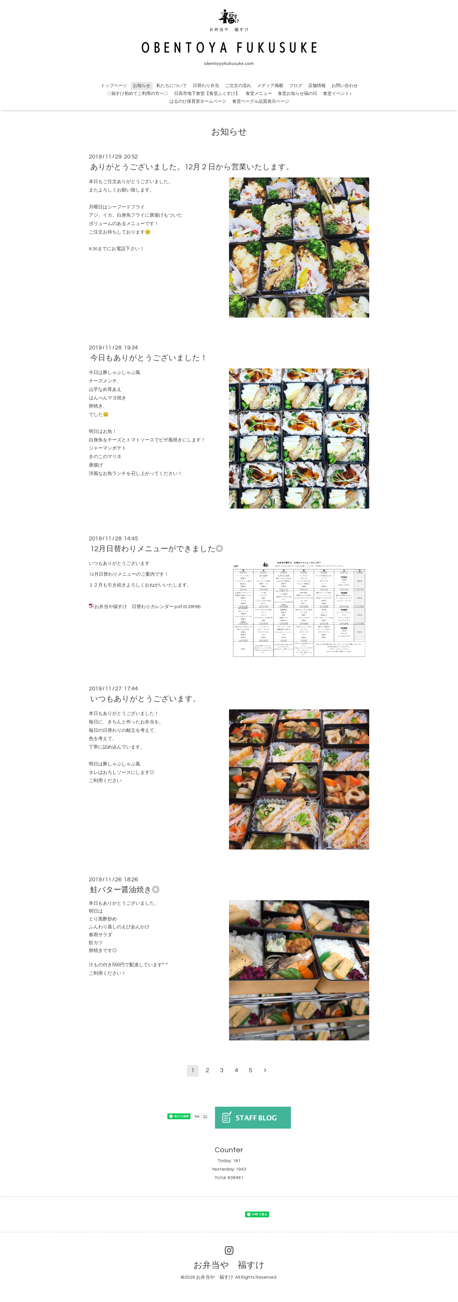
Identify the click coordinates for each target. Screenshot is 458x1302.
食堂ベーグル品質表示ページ (260, 101)
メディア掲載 (270, 85)
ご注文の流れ (238, 85)
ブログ (295, 85)
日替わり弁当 (206, 85)
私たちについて (171, 85)
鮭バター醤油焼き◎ (124, 890)
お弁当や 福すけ (229, 1265)
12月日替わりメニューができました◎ (156, 549)
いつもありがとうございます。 (145, 699)
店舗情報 (317, 85)
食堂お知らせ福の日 (297, 93)
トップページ (114, 85)
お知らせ (141, 85)
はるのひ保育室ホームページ (197, 101)
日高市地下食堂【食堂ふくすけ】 (207, 93)
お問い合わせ (345, 85)
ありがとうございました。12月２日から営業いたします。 (192, 167)
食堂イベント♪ (337, 93)
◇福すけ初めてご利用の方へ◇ (137, 93)
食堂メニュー (259, 93)
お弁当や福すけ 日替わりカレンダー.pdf (138, 606)
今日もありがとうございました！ (149, 358)
